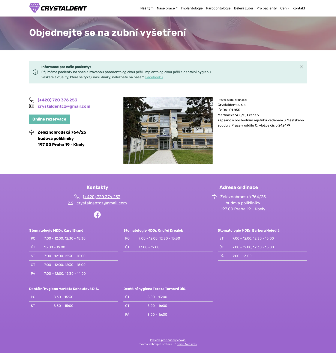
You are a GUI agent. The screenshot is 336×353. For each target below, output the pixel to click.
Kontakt (299, 8)
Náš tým (146, 8)
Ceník (284, 8)
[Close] (301, 67)
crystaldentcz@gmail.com (64, 106)
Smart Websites (187, 344)
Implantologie (192, 8)
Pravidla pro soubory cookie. (168, 340)
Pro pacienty (266, 8)
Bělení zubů (243, 8)
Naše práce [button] (166, 8)
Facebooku (154, 77)
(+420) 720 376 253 (57, 100)
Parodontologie (218, 8)
